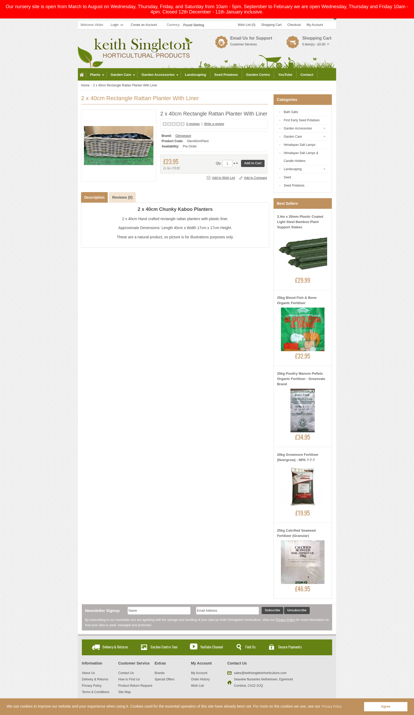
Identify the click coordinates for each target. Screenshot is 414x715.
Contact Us (126, 673)
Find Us (250, 646)
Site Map (124, 692)
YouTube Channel (211, 646)
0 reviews (193, 124)
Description (94, 197)
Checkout (294, 25)
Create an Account (144, 25)
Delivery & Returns (115, 646)
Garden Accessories (298, 128)
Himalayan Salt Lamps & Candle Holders (301, 157)
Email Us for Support (251, 38)
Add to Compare (255, 178)
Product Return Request (135, 686)
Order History (200, 679)
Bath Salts (291, 112)
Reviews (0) (122, 197)
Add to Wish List (223, 178)
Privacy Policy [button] (332, 706)
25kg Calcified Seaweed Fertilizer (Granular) (296, 533)
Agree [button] (386, 706)
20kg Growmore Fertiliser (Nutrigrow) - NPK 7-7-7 (297, 457)
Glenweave (183, 136)
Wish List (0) (247, 25)
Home (85, 85)
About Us (88, 673)
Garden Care (293, 136)
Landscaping (293, 169)
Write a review (214, 124)
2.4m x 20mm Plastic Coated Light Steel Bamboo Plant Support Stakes (300, 222)
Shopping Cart (271, 25)
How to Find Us (129, 679)
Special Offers (164, 679)
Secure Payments (290, 646)
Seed (287, 177)
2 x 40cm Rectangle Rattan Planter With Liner (125, 85)
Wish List (197, 686)
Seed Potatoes (294, 185)
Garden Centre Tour (164, 646)
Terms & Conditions (95, 692)
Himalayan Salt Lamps (299, 145)
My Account (315, 25)
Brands (159, 673)
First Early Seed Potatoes (301, 120)
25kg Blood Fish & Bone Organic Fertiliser (297, 300)
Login (115, 25)
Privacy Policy (285, 620)
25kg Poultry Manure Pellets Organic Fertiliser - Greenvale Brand (301, 379)
